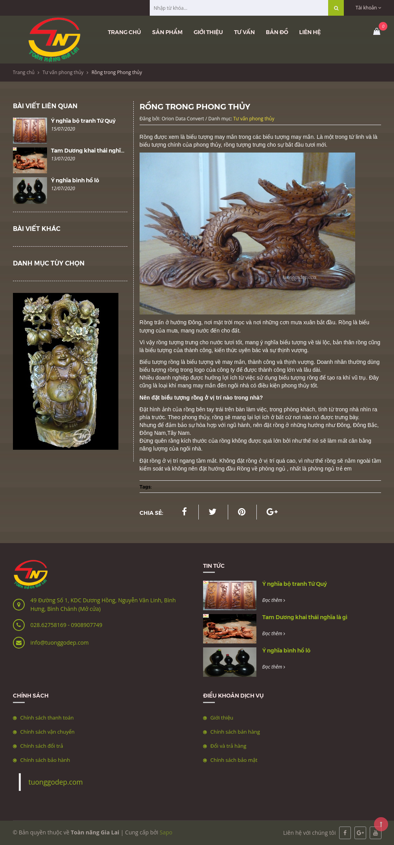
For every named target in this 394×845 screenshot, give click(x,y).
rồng (174, 370)
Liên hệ (310, 32)
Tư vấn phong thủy (63, 72)
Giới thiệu (208, 32)
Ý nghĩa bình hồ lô (75, 180)
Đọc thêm (273, 600)
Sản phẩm (167, 32)
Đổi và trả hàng (229, 745)
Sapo (166, 832)
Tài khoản (368, 7)
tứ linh (356, 137)
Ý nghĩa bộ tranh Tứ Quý (83, 120)
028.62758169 (49, 625)
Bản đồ (277, 32)
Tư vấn (244, 32)
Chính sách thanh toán (47, 717)
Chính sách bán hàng (235, 731)
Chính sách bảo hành (45, 759)
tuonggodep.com (56, 782)
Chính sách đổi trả (41, 745)
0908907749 (86, 625)
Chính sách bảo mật (234, 759)
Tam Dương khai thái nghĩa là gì (93, 150)
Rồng (147, 137)
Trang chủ (124, 32)
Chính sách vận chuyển (47, 731)
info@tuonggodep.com (60, 642)
